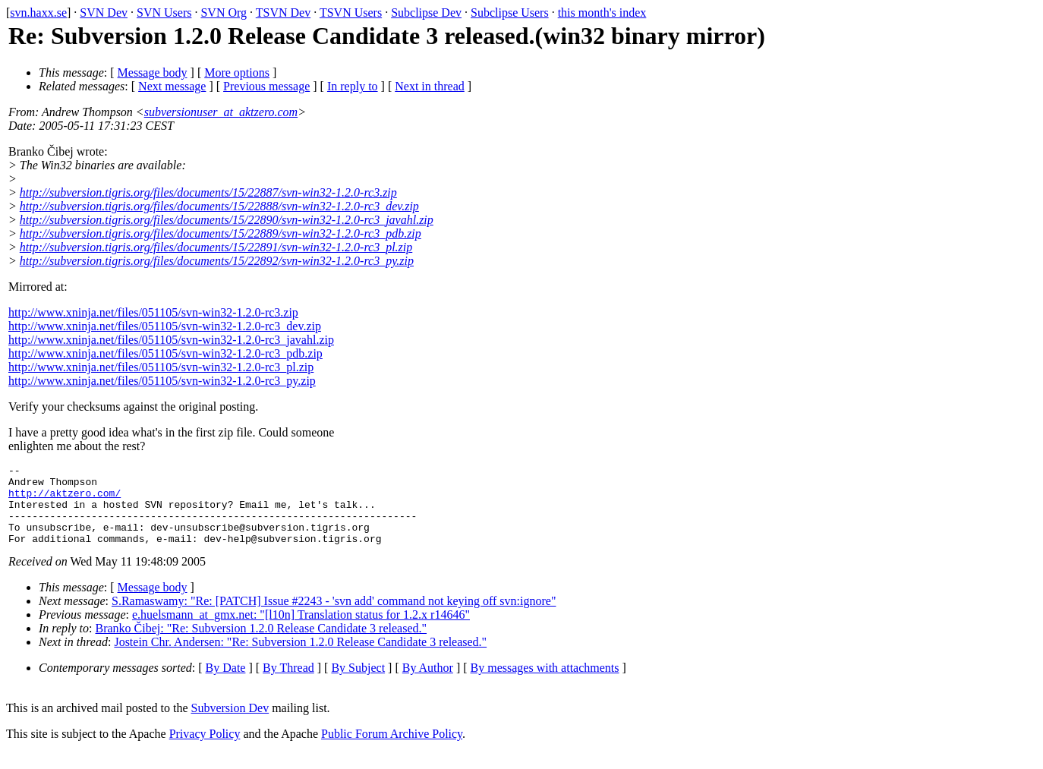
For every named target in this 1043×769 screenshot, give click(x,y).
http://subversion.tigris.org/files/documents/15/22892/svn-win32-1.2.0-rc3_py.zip (217, 260)
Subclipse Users (510, 12)
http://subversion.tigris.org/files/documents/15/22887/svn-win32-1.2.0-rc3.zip (208, 192)
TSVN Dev (283, 12)
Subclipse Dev (426, 12)
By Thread (288, 683)
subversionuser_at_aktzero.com (221, 112)
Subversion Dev (230, 723)
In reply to (352, 86)
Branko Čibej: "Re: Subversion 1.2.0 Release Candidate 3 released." (261, 644)
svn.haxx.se (38, 12)
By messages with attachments (545, 683)
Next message (172, 86)
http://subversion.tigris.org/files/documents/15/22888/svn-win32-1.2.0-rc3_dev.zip (219, 206)
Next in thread (430, 86)
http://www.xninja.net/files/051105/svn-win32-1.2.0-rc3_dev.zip (164, 326)
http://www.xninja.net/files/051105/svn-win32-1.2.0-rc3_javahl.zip (171, 339)
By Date (226, 683)
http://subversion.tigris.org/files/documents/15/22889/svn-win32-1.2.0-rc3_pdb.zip (220, 233)
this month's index (602, 12)
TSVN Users (351, 12)
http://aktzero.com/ (64, 499)
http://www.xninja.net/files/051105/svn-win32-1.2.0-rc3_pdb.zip (165, 353)
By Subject (358, 683)
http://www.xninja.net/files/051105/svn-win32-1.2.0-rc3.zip (153, 312)
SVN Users (164, 12)
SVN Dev (104, 12)
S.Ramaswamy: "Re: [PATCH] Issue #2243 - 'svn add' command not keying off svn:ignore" (334, 616)
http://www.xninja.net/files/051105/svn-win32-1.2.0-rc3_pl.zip (161, 367)
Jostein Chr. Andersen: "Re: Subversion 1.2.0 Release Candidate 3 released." (300, 657)
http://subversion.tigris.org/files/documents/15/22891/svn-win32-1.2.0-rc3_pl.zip (216, 247)
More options (236, 72)
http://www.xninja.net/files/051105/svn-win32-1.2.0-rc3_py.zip (162, 380)
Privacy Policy (205, 749)
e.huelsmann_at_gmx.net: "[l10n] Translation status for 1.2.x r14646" (301, 630)
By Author (427, 683)
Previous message (266, 86)
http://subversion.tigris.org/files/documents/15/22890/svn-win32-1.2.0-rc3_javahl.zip (226, 219)
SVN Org (223, 12)
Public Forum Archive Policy (391, 749)
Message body (152, 72)
